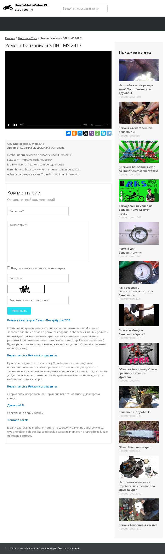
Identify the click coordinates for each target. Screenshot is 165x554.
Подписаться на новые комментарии (38, 268)
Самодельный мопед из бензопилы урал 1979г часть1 (135, 209)
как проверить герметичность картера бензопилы (136, 291)
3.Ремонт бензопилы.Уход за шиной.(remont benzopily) (138, 169)
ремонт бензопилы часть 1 (138, 525)
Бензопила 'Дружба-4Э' (135, 412)
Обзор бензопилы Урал (135, 447)
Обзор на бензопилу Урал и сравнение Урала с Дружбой (138, 373)
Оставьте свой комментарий (31, 199)
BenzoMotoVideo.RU (26, 7)
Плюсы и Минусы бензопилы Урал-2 (132, 332)
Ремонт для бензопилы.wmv (130, 250)
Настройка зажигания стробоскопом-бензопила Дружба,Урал (137, 486)
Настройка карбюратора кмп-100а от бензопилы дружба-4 (136, 89)
